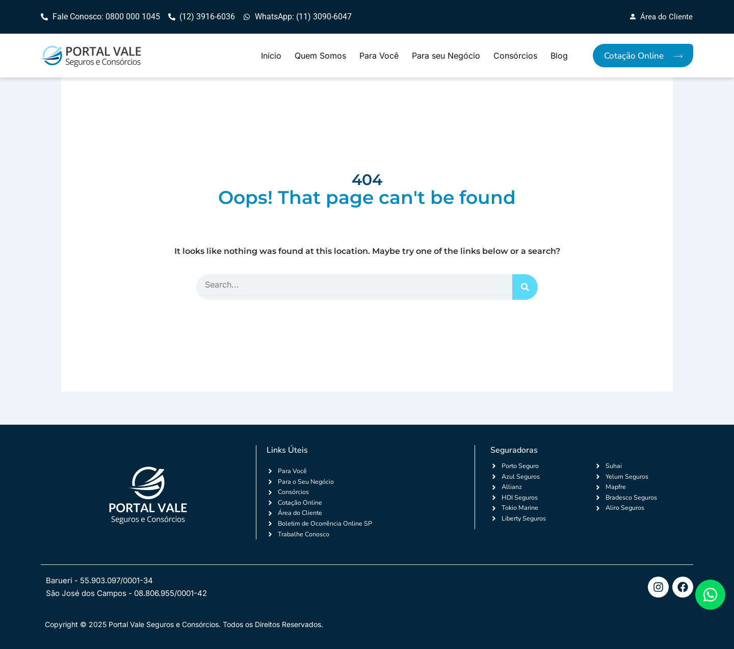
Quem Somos (320, 56)
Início (271, 56)
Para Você (379, 56)
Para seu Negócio (446, 56)
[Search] (525, 287)
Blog (559, 56)
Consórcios (515, 56)
